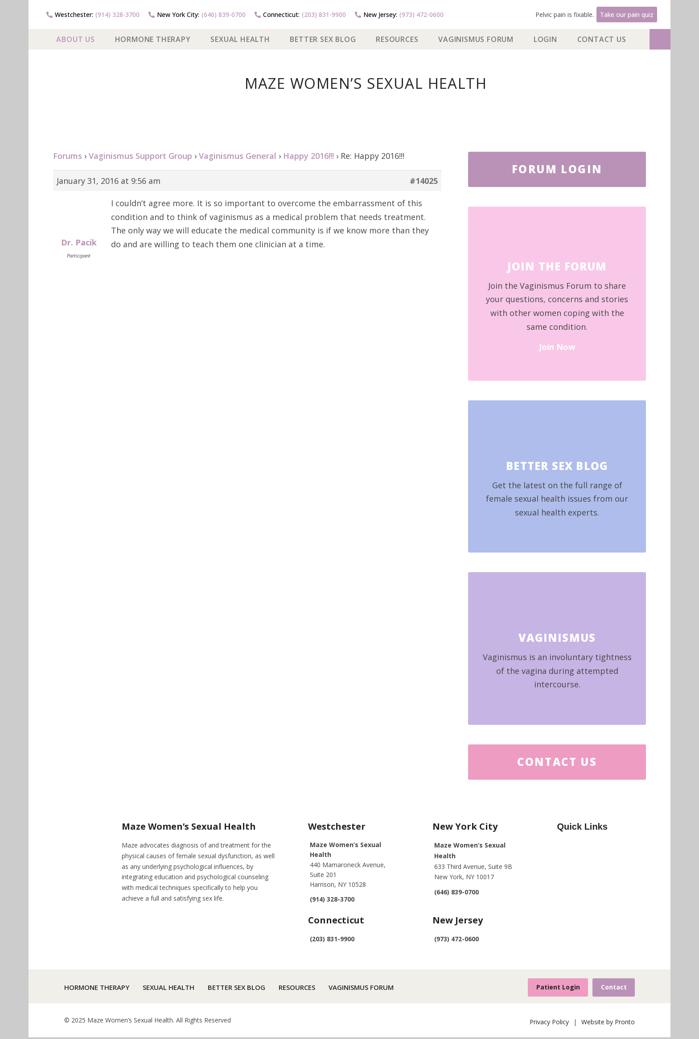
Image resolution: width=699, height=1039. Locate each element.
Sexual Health (240, 39)
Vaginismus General (237, 155)
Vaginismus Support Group (140, 155)
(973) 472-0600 (399, 14)
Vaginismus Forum (476, 39)
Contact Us (601, 39)
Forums (67, 155)
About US (75, 39)
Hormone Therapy (153, 39)
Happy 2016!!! (308, 155)
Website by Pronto (608, 1023)
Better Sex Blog (323, 39)
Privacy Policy (549, 1023)
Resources (397, 39)
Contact (612, 987)
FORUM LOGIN (557, 169)
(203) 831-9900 (300, 14)
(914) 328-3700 (93, 14)
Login (545, 39)
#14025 (424, 180)
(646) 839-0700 (197, 14)
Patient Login (553, 987)
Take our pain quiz (627, 14)
